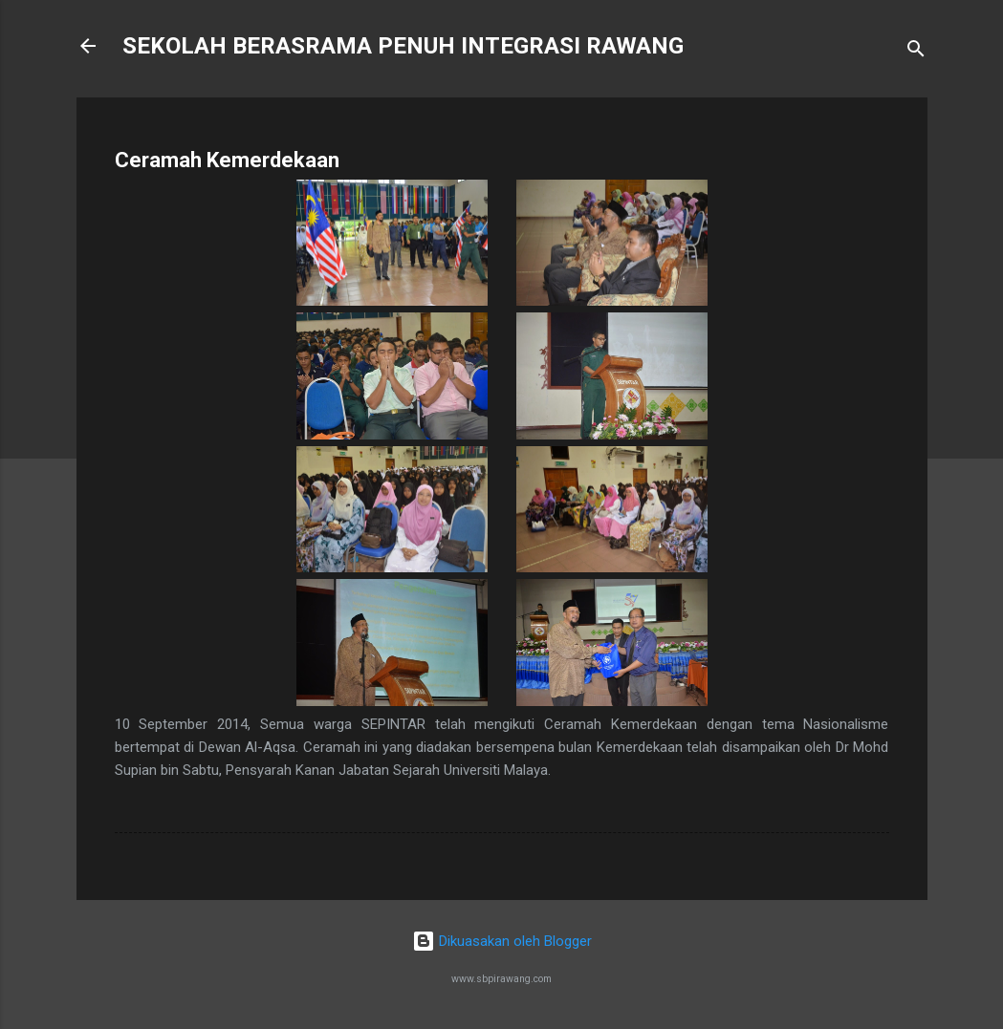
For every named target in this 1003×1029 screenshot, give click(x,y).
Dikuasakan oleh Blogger (502, 941)
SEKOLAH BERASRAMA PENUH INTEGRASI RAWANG (403, 45)
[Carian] (916, 52)
